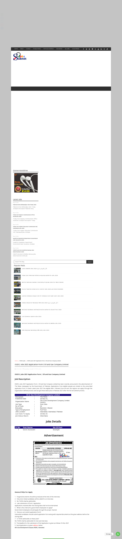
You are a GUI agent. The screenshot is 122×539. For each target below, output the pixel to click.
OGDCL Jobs (48, 211)
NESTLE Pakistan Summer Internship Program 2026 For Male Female (99, 286)
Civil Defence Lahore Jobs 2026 (57, 167)
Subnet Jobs (26, 507)
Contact (28, 49)
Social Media (75, 49)
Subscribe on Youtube (96, 260)
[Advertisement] (51, 12)
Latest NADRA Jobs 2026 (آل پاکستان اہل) (60, 119)
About (22, 49)
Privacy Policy (37, 49)
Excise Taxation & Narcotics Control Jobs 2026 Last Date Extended (99, 293)
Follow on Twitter (96, 249)
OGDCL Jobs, (64, 228)
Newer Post (44, 497)
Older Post (78, 497)
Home (16, 49)
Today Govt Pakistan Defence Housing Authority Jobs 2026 (100, 279)
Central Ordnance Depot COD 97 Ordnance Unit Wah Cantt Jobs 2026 (100, 299)
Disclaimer (59, 49)
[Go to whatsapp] (118, 534)
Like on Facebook (96, 246)
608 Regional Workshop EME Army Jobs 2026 (61, 180)
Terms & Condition (49, 49)
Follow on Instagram (96, 256)
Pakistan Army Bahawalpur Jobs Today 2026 (24, 199)
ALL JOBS (67, 49)
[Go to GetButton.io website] (118, 537)
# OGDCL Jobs (47, 447)
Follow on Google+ (96, 253)
